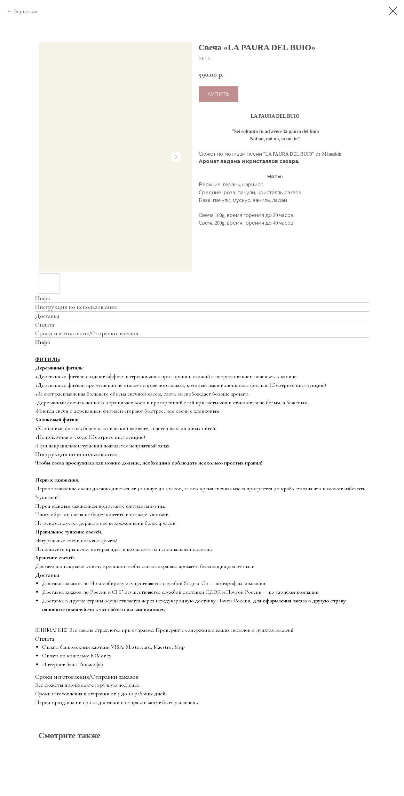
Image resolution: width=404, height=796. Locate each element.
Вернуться (25, 11)
